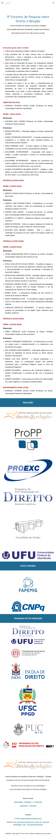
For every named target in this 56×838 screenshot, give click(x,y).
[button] (2, 3)
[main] (28, 24)
